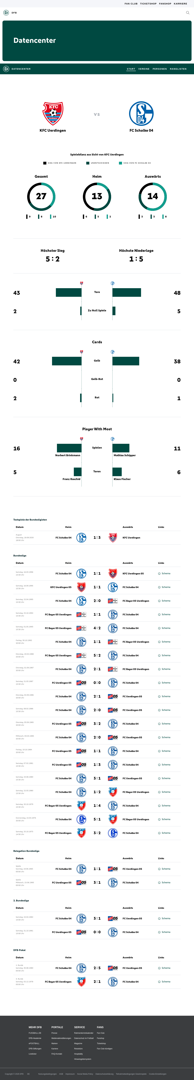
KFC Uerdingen (131, 537)
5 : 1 (97, 819)
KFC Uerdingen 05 (133, 573)
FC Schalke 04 (64, 537)
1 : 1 (97, 573)
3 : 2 (97, 724)
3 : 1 (97, 778)
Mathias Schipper (125, 455)
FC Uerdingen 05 (62, 683)
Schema (164, 573)
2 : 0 (97, 601)
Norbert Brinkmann (67, 455)
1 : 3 (97, 538)
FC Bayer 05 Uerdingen (136, 601)
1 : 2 (97, 792)
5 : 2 (97, 655)
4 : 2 (97, 628)
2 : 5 (97, 968)
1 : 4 (97, 806)
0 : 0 (97, 683)
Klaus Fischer (122, 479)
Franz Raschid (71, 479)
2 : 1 (97, 669)
